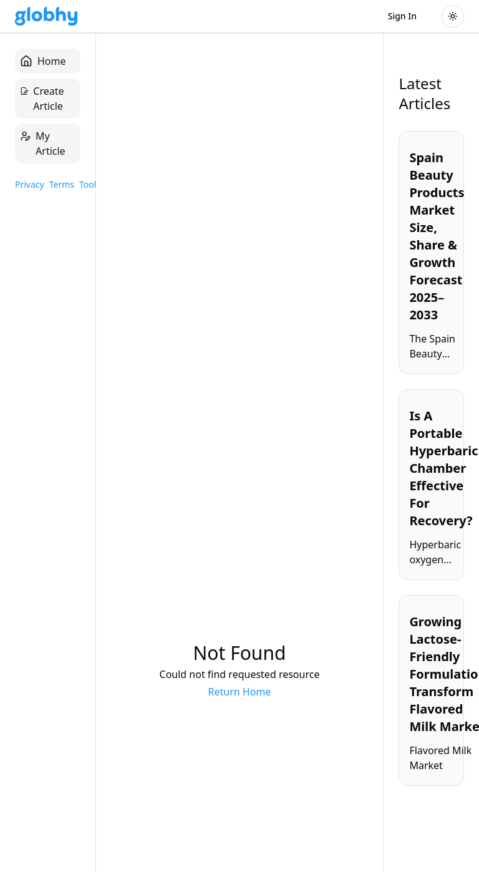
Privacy (29, 184)
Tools (89, 184)
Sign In (402, 16)
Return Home (239, 692)
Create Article (42, 98)
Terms (61, 184)
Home (43, 61)
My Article (42, 143)
